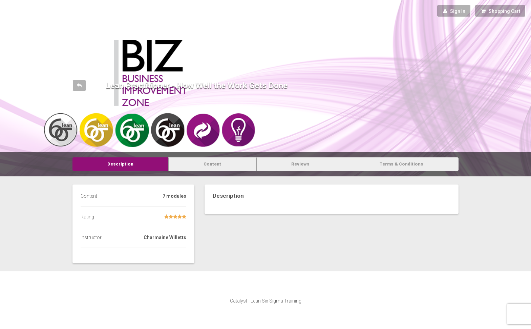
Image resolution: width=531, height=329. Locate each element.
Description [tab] (120, 164)
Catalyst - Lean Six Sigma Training (265, 301)
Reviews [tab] (300, 164)
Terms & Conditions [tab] (401, 164)
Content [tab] (212, 164)
